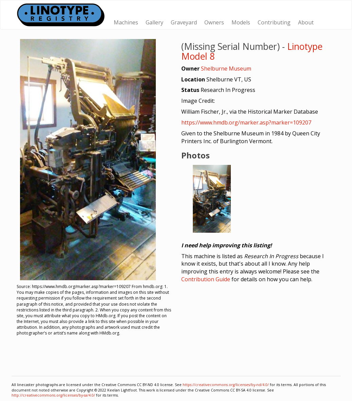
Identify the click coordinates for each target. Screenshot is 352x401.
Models (240, 22)
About (306, 22)
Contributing (274, 22)
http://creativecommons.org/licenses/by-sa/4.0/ (53, 395)
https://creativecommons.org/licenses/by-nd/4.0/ (226, 384)
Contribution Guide (205, 279)
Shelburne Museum (226, 68)
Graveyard (184, 22)
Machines (126, 22)
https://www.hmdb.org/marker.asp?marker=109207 (246, 122)
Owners (214, 22)
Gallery (154, 22)
